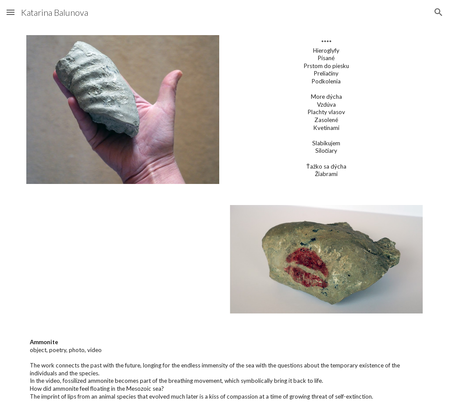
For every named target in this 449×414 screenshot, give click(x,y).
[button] (10, 12)
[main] (326, 108)
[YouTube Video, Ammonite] (123, 259)
